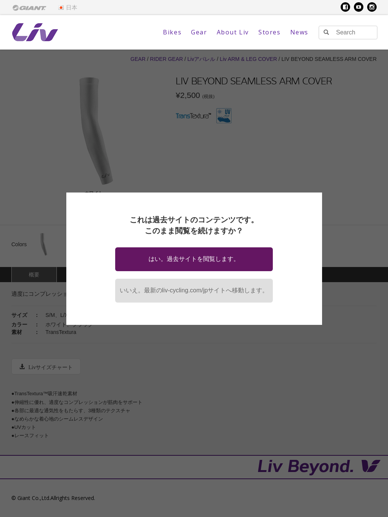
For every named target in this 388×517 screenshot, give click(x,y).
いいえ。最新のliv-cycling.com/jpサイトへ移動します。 (194, 290)
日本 (67, 8)
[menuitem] (29, 7)
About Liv (233, 32)
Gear (199, 32)
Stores (269, 32)
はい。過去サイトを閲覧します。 (194, 259)
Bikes (172, 32)
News (299, 32)
